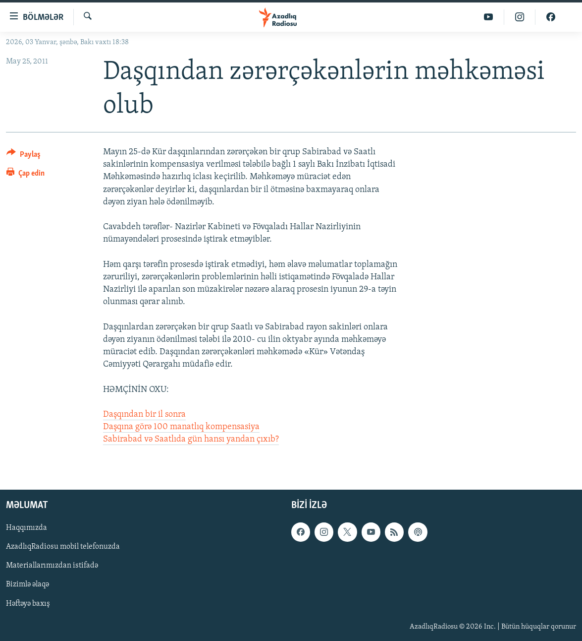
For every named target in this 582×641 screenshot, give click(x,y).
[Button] (23, 156)
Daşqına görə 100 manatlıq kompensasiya (181, 427)
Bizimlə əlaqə (27, 584)
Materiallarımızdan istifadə (52, 566)
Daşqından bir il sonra (144, 414)
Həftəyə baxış (28, 603)
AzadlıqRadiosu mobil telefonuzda (63, 547)
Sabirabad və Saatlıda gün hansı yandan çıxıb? (191, 439)
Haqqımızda (26, 528)
